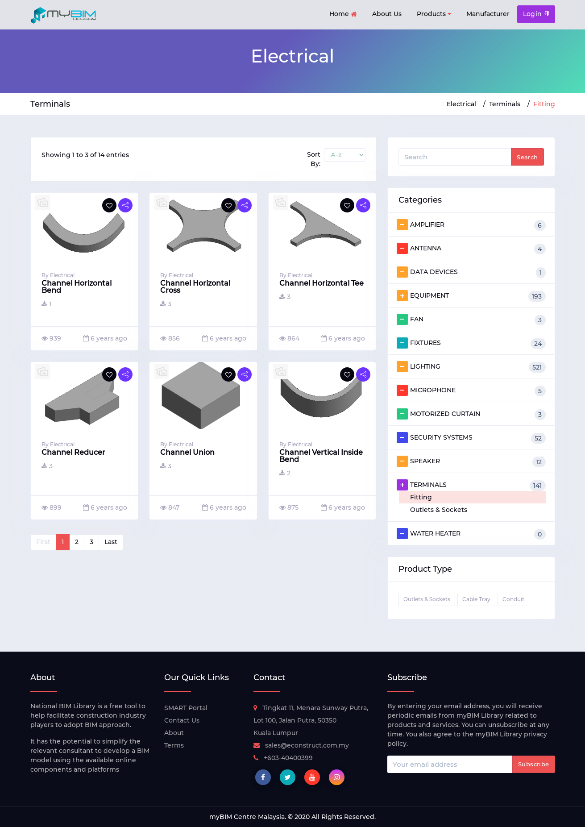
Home (343, 14)
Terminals (504, 104)
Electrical (461, 104)
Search (527, 157)
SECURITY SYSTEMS (471, 438)
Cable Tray (476, 599)
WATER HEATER (471, 534)
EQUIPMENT (471, 296)
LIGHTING (471, 367)
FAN (471, 319)
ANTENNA (471, 248)
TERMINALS (471, 485)
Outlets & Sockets (438, 510)
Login (536, 14)
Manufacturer (488, 14)
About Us (387, 14)
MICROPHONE (471, 390)
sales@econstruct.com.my (301, 745)
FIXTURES (471, 343)
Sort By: (313, 159)
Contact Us (181, 720)
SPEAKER (471, 461)
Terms (174, 745)
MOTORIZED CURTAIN (471, 414)
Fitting (421, 497)
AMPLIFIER (471, 225)
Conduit (513, 599)
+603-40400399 (283, 758)
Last (110, 542)
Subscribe (533, 764)
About (174, 733)
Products (434, 14)
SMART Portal (185, 708)
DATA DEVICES (471, 272)
